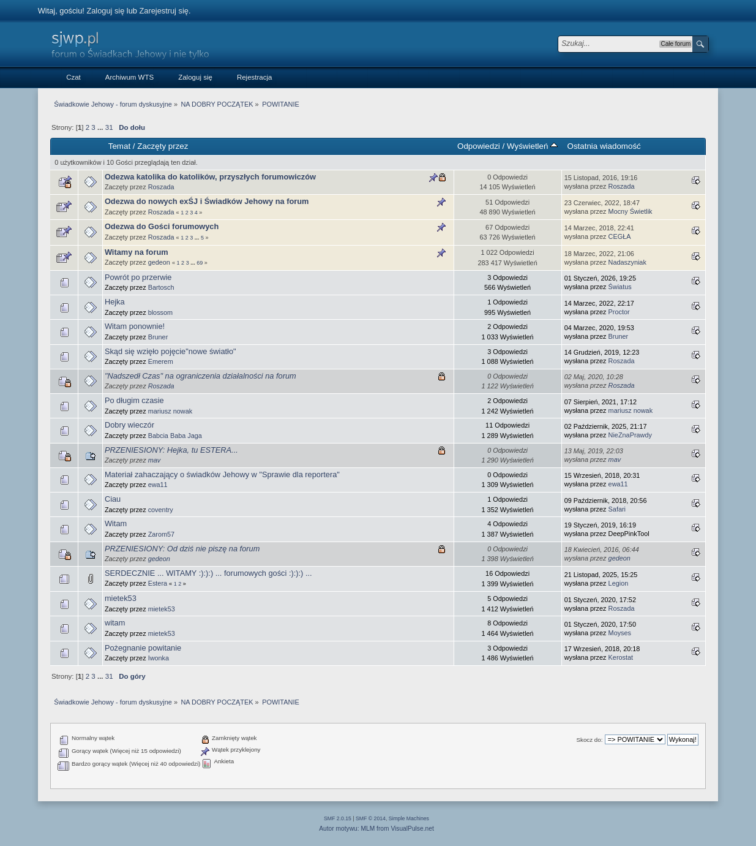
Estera (157, 583)
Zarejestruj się (164, 10)
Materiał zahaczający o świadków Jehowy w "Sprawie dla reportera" (222, 474)
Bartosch (161, 287)
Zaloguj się (105, 10)
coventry (160, 509)
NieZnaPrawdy (630, 435)
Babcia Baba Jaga (175, 435)
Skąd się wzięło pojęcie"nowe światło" (170, 351)
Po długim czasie (134, 400)
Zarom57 (161, 534)
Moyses (619, 632)
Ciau (113, 499)
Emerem (160, 361)
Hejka (115, 301)
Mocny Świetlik (630, 211)
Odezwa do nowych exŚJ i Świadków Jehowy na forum (207, 201)
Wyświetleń (532, 146)
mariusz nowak (170, 411)
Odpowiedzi (478, 146)
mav (154, 460)
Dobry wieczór (129, 424)
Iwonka (158, 658)
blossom (160, 312)
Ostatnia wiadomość (604, 146)
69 (199, 263)
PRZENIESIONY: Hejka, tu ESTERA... (171, 450)
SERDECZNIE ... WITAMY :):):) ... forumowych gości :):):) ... (208, 573)
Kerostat (621, 657)
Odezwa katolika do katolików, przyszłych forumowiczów (210, 176)
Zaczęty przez (162, 146)
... (101, 127)
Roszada (161, 187)
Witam (116, 523)
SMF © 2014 (371, 818)
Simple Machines (409, 818)
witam (115, 622)
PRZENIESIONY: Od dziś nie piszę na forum (182, 548)
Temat (119, 146)
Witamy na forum (136, 252)
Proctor (619, 311)
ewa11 (158, 484)
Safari (617, 509)
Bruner (158, 337)
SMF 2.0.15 (337, 818)
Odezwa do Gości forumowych (162, 226)
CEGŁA (619, 236)
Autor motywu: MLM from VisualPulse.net (376, 828)
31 (109, 127)
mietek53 (121, 598)
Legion (618, 583)
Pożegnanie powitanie (143, 647)
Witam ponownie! (135, 326)
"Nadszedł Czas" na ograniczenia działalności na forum (200, 375)
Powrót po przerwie (138, 277)
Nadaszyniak (627, 262)
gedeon (159, 262)
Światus (620, 286)
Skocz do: (589, 739)
